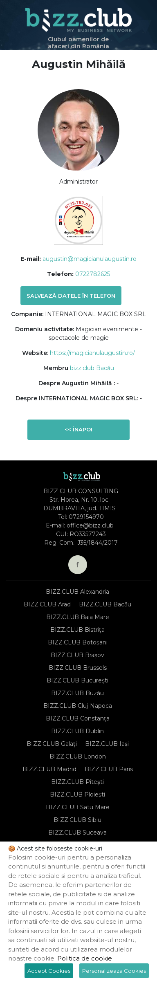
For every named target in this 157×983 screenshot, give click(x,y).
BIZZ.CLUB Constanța (78, 718)
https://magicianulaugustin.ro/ (92, 353)
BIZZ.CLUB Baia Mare (77, 617)
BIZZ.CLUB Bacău (105, 604)
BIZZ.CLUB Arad (47, 604)
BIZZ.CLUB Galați (52, 743)
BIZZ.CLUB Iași (107, 743)
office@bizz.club (90, 525)
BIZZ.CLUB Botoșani (78, 642)
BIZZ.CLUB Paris (109, 769)
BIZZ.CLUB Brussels (78, 667)
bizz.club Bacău (92, 368)
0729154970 (86, 517)
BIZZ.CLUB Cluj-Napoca (77, 705)
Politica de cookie (84, 958)
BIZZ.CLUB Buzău (77, 693)
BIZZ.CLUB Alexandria (77, 591)
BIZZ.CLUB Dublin (77, 731)
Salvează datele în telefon (71, 295)
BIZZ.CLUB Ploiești (77, 794)
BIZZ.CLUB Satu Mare (78, 807)
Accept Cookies (48, 970)
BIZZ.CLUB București (77, 680)
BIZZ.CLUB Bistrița (77, 629)
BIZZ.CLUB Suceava (77, 832)
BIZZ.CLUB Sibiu (77, 820)
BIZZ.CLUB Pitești (77, 782)
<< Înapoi (78, 429)
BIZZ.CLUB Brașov (77, 655)
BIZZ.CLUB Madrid (49, 769)
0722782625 (92, 274)
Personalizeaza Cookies (114, 970)
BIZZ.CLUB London (77, 756)
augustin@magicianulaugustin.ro (90, 259)
